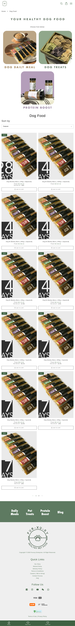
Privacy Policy (42, 616)
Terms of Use (32, 616)
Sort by (6, 121)
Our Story (37, 564)
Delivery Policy (37, 568)
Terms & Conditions (37, 571)
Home (4, 11)
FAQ (37, 578)
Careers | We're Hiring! (37, 573)
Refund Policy (37, 566)
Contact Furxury (37, 576)
